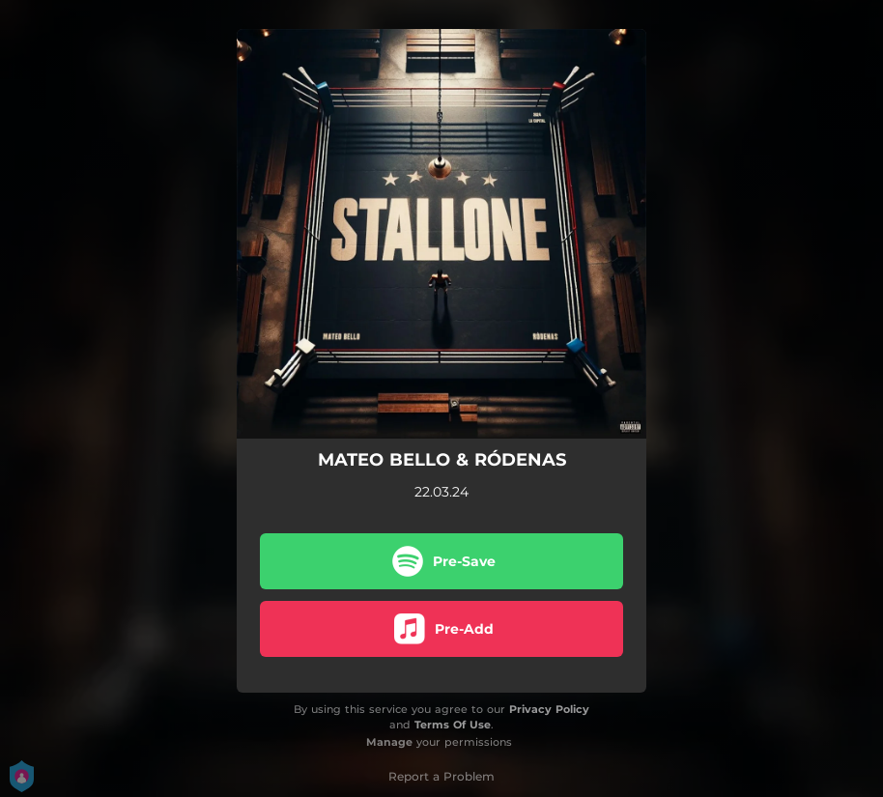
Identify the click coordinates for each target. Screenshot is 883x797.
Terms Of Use (452, 724)
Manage (389, 742)
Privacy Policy (549, 709)
